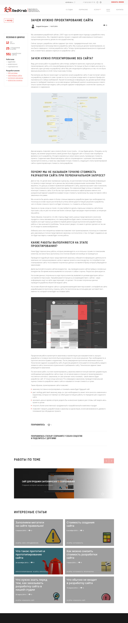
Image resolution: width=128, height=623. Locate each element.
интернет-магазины (15, 78)
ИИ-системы (13, 73)
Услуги (96, 10)
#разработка (89, 572)
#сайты (18, 543)
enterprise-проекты (15, 80)
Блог (108, 10)
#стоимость (78, 543)
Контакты (119, 10)
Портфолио (83, 10)
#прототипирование (24, 572)
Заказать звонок (117, 2)
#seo (24, 543)
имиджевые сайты (15, 75)
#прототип (44, 572)
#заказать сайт (28, 600)
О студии (69, 10)
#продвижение (32, 543)
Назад (10, 21)
